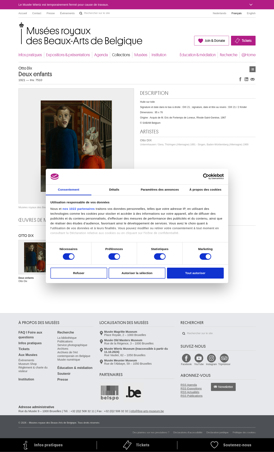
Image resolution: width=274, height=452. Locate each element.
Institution (159, 55)
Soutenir (64, 373)
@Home (249, 55)
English (251, 13)
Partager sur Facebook (240, 79)
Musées (140, 55)
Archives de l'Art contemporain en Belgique (73, 354)
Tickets (247, 40)
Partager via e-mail (252, 79)
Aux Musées (27, 355)
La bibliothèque (67, 337)
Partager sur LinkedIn (246, 79)
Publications (65, 341)
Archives (62, 348)
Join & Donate (215, 40)
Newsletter (225, 387)
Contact (36, 13)
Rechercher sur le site (81, 13)
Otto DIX (194, 142)
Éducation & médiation (198, 55)
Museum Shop (27, 363)
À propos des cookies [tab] (205, 189)
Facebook (186, 364)
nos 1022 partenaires (78, 208)
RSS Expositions (191, 388)
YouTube (199, 364)
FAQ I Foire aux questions (30, 335)
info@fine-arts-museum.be (147, 411)
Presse (51, 13)
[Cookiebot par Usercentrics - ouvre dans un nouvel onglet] (206, 176)
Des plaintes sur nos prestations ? (151, 432)
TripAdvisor (224, 364)
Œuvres (252, 69)
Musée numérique (68, 359)
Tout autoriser (195, 273)
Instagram (211, 364)
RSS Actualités (190, 392)
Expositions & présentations (68, 55)
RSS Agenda (189, 385)
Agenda (101, 55)
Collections (121, 55)
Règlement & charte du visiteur (32, 369)
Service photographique (72, 345)
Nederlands (219, 13)
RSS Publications (191, 395)
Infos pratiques (30, 55)
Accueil (22, 13)
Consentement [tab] (68, 189)
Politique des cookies (244, 432)
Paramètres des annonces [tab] (160, 189)
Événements (67, 13)
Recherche (228, 55)
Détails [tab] (114, 189)
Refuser (79, 273)
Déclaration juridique (218, 432)
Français (237, 13)
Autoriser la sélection (137, 273)
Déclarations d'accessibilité (187, 432)
